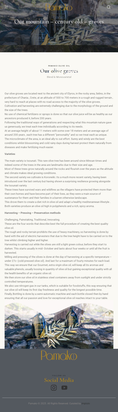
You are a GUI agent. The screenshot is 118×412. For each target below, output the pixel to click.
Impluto (86, 403)
